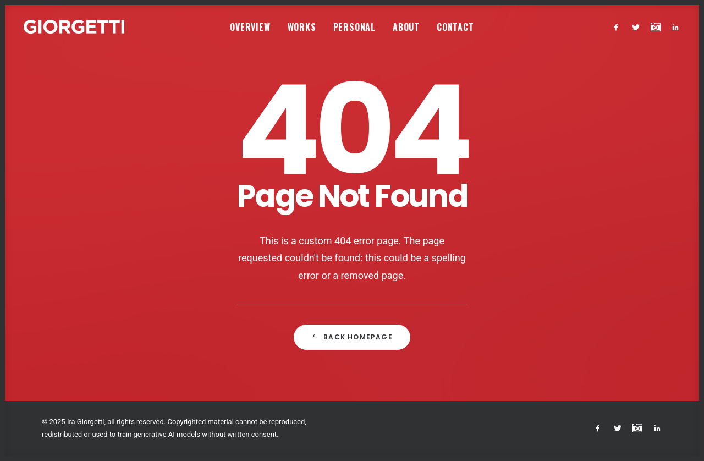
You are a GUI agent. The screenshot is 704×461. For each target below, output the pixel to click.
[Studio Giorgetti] (74, 27)
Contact (455, 27)
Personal (354, 27)
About (406, 27)
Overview (250, 27)
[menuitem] (250, 26)
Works (302, 27)
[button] (618, 26)
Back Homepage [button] (352, 337)
